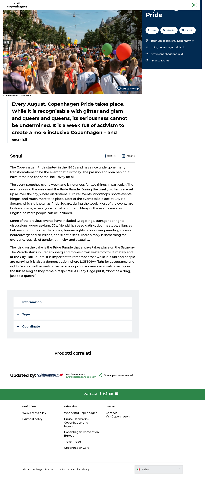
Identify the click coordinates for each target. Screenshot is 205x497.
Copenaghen (173, 3)
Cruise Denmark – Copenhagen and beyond (76, 443)
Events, (156, 76)
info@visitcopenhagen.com (73, 395)
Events (165, 76)
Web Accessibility (35, 434)
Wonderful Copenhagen (81, 434)
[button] (91, 393)
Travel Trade (72, 462)
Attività (71, 10)
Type (23, 330)
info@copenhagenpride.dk (168, 63)
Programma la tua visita (122, 10)
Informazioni (29, 318)
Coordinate (28, 342)
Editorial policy (33, 440)
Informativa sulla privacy (75, 490)
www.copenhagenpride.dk (167, 70)
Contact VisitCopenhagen (118, 435)
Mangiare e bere (91, 10)
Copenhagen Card (193, 3)
